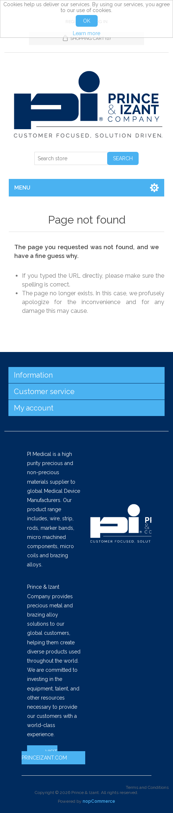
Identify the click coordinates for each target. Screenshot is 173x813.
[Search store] (71, 158)
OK (86, 21)
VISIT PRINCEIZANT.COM (44, 755)
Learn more (86, 33)
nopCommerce (99, 801)
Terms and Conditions (147, 787)
